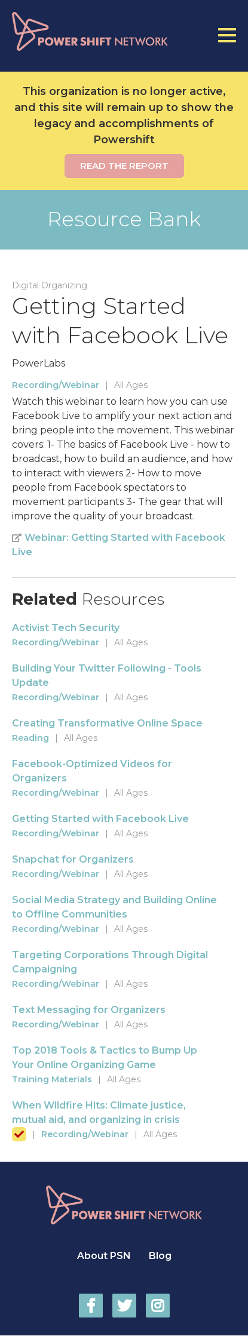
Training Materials (52, 1079)
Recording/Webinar (55, 385)
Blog (160, 1255)
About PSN (104, 1255)
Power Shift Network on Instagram (158, 1305)
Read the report (124, 165)
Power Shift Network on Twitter (124, 1305)
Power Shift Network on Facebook (91, 1305)
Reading (30, 737)
